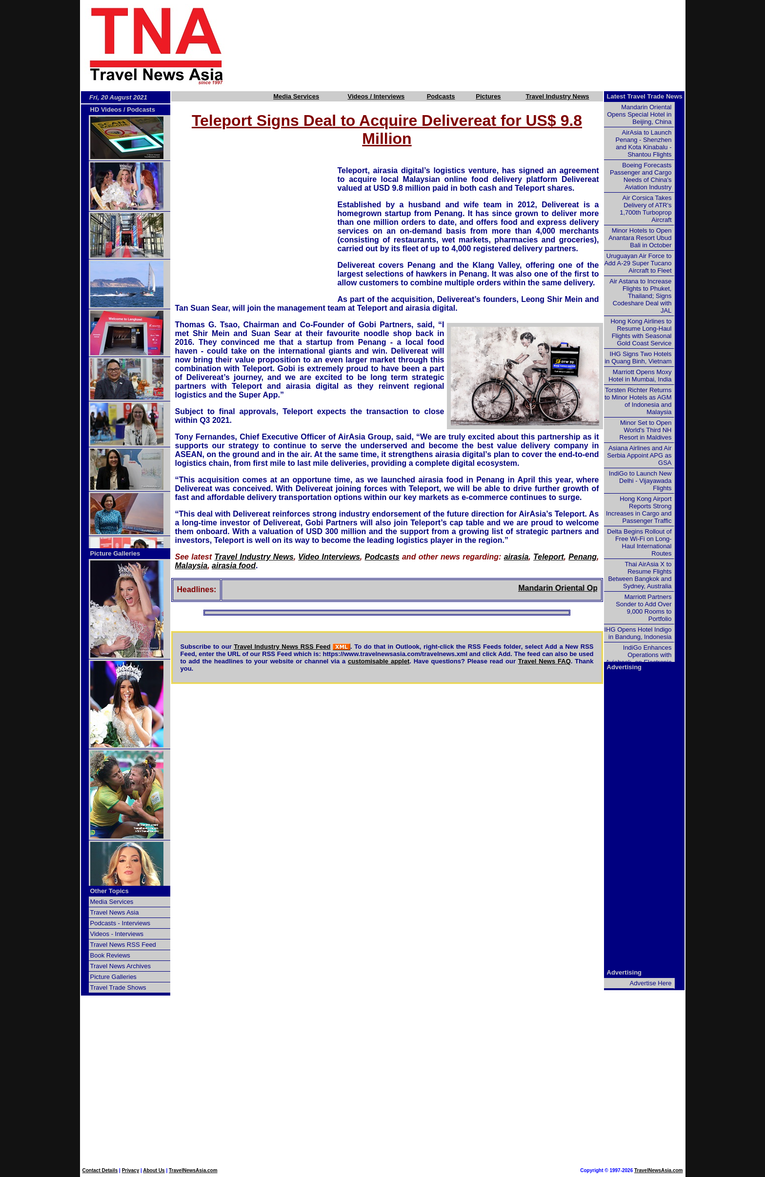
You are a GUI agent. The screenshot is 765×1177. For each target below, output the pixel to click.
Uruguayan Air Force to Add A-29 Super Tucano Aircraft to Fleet (637, 263)
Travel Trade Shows (118, 987)
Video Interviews (329, 557)
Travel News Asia (114, 912)
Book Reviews (110, 955)
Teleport (548, 557)
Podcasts (441, 96)
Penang (582, 557)
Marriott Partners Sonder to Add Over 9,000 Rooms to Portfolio (643, 607)
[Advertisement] (471, 45)
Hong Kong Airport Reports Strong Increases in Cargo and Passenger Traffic (638, 509)
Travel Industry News (557, 96)
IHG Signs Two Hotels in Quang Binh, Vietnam (637, 357)
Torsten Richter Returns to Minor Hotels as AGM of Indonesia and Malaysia (637, 401)
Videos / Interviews (375, 96)
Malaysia (191, 565)
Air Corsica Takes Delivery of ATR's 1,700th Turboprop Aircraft (645, 208)
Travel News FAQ (544, 661)
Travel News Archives (120, 966)
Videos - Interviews (117, 934)
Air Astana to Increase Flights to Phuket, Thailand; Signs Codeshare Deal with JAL (640, 296)
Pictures (488, 96)
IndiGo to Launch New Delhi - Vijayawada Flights (640, 481)
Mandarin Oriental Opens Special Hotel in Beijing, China (639, 114)
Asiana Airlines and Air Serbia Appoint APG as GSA (639, 455)
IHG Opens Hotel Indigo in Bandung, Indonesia (637, 633)
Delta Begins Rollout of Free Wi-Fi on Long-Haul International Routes (639, 542)
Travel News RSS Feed (123, 944)
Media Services (296, 96)
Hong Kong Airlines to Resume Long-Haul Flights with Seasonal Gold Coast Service (640, 332)
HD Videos (106, 109)
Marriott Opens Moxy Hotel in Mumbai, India (639, 375)
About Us (153, 1170)
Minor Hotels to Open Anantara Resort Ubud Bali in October (639, 238)
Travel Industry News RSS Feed (282, 646)
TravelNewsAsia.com (193, 1170)
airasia (516, 557)
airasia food (234, 565)
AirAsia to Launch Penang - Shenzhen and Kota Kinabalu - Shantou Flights (644, 143)
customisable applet (378, 661)
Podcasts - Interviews (120, 923)
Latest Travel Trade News (645, 96)
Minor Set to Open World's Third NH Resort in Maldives (646, 430)
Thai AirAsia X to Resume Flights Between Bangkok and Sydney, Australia (639, 575)
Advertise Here (651, 983)
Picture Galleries (115, 553)
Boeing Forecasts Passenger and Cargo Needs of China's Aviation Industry (640, 176)
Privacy (131, 1170)
